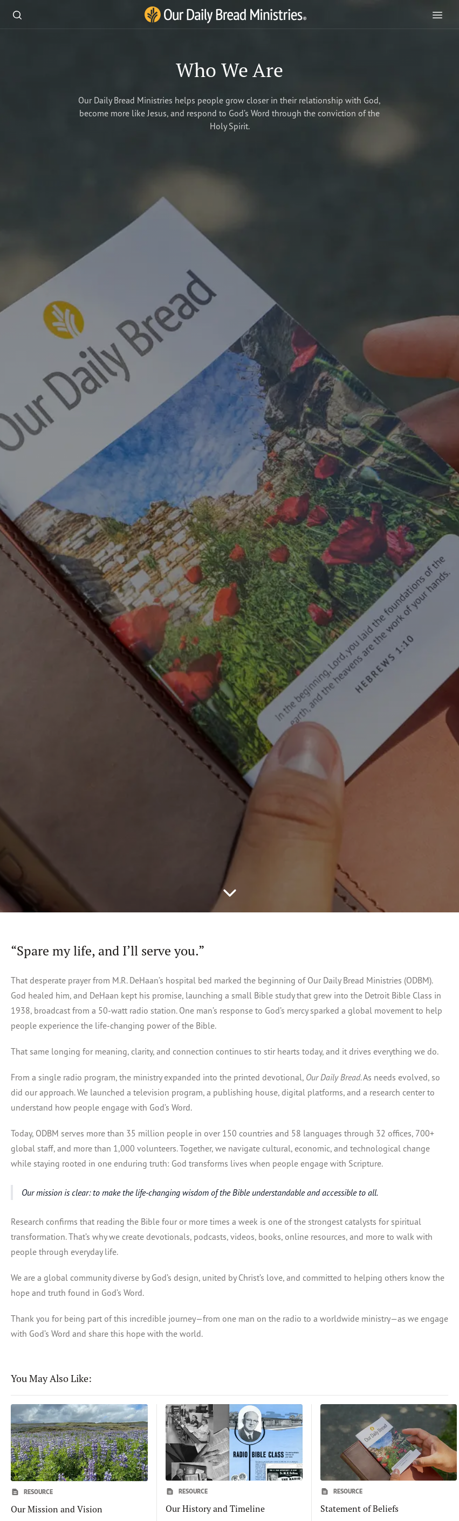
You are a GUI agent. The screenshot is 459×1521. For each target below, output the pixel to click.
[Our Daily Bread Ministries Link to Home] (225, 15)
